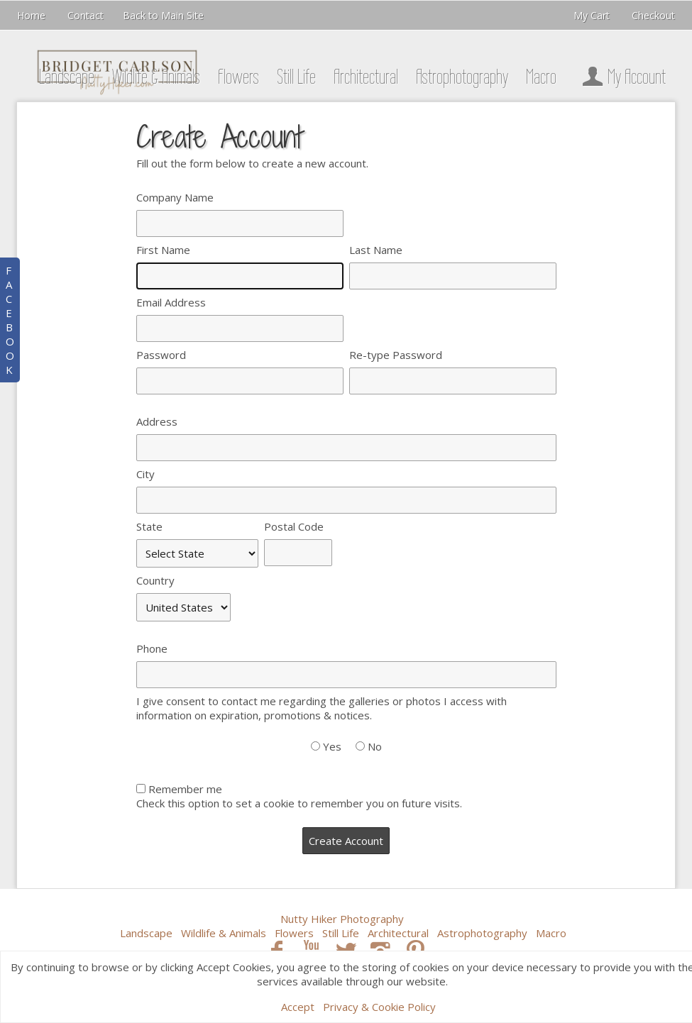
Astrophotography (462, 76)
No (375, 746)
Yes (332, 746)
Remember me (185, 789)
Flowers (238, 76)
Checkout (653, 15)
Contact (85, 15)
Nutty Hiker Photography (342, 919)
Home (31, 15)
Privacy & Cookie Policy (379, 1007)
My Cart (593, 15)
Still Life (296, 76)
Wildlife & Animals (156, 76)
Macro (541, 76)
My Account (622, 76)
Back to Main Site (163, 15)
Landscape (66, 76)
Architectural (366, 76)
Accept (297, 1007)
